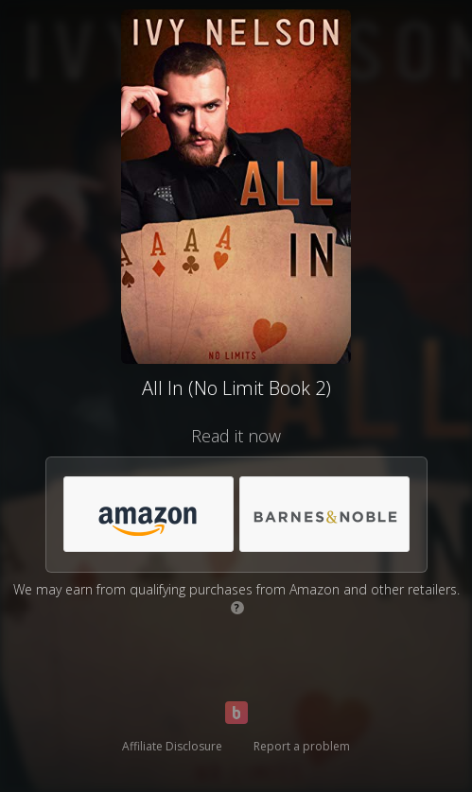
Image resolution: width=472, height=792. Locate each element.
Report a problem (301, 746)
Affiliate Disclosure (172, 746)
